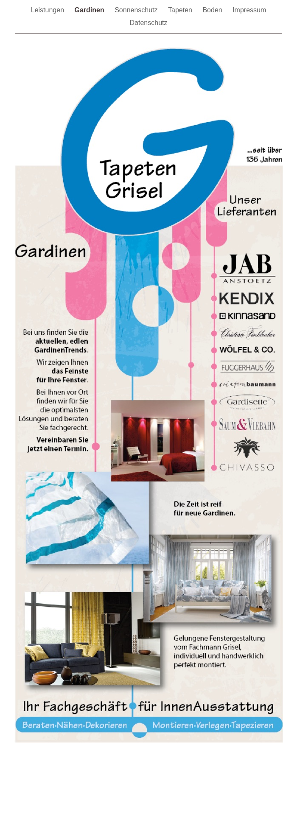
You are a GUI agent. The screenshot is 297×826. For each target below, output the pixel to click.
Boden (213, 10)
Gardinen (90, 10)
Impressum (249, 10)
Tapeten (181, 10)
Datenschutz (149, 22)
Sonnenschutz (137, 10)
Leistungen (48, 10)
